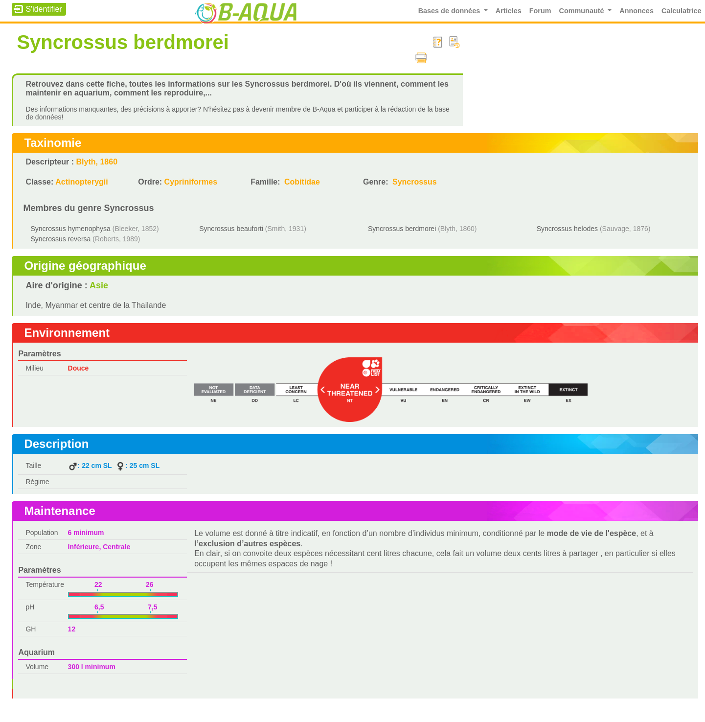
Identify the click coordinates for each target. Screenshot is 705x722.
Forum (540, 11)
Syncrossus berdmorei (402, 229)
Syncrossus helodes (567, 229)
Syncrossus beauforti (231, 229)
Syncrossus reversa (60, 239)
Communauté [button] (582, 11)
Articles (509, 11)
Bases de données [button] (450, 11)
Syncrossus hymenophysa (70, 229)
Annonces (636, 11)
